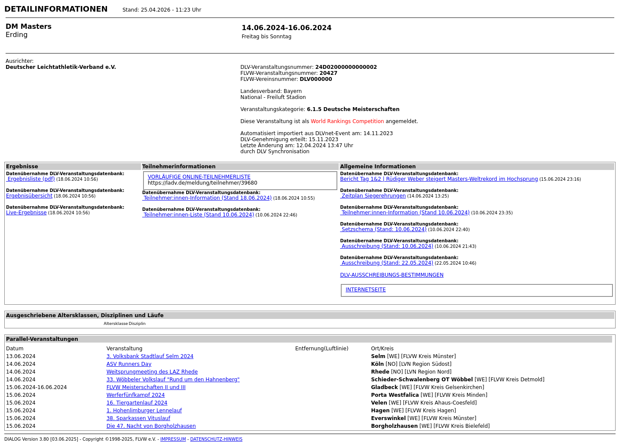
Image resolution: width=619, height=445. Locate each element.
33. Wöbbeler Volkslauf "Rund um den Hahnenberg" (173, 380)
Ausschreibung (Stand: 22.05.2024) (386, 263)
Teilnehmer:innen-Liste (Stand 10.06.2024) (198, 215)
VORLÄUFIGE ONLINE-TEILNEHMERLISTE (199, 177)
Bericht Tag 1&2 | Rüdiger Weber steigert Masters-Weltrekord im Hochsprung (439, 179)
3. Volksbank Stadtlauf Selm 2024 (150, 356)
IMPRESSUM (173, 439)
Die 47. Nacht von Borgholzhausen (151, 426)
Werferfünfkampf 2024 (136, 395)
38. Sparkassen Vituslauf (138, 418)
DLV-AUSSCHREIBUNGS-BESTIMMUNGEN (392, 275)
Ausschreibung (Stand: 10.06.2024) (386, 246)
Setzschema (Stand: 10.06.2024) (383, 229)
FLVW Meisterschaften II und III (146, 387)
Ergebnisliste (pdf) (30, 179)
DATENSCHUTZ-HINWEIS (216, 439)
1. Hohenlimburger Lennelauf (144, 411)
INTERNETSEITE (366, 290)
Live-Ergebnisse (26, 213)
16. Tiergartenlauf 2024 (137, 403)
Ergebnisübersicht (29, 196)
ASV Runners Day (129, 364)
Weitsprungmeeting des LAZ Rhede (152, 372)
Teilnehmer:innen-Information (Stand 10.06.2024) (405, 213)
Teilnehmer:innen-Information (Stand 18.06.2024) (207, 198)
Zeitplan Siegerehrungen (373, 196)
